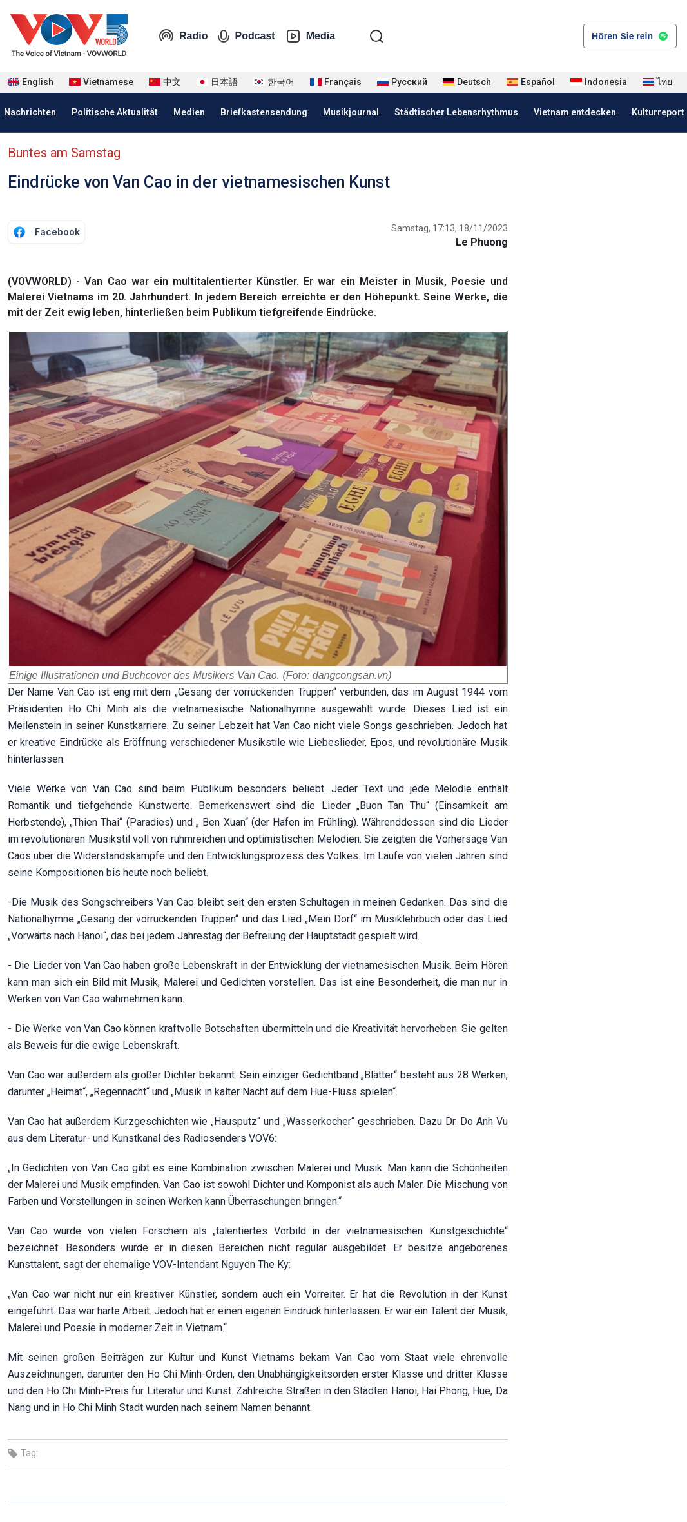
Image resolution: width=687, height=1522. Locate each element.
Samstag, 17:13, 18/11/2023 (449, 228)
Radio (183, 36)
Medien (189, 112)
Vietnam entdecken (575, 112)
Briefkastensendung (263, 112)
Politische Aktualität (115, 112)
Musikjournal (351, 112)
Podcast (246, 36)
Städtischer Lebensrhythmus (456, 112)
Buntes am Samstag (64, 153)
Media (310, 36)
